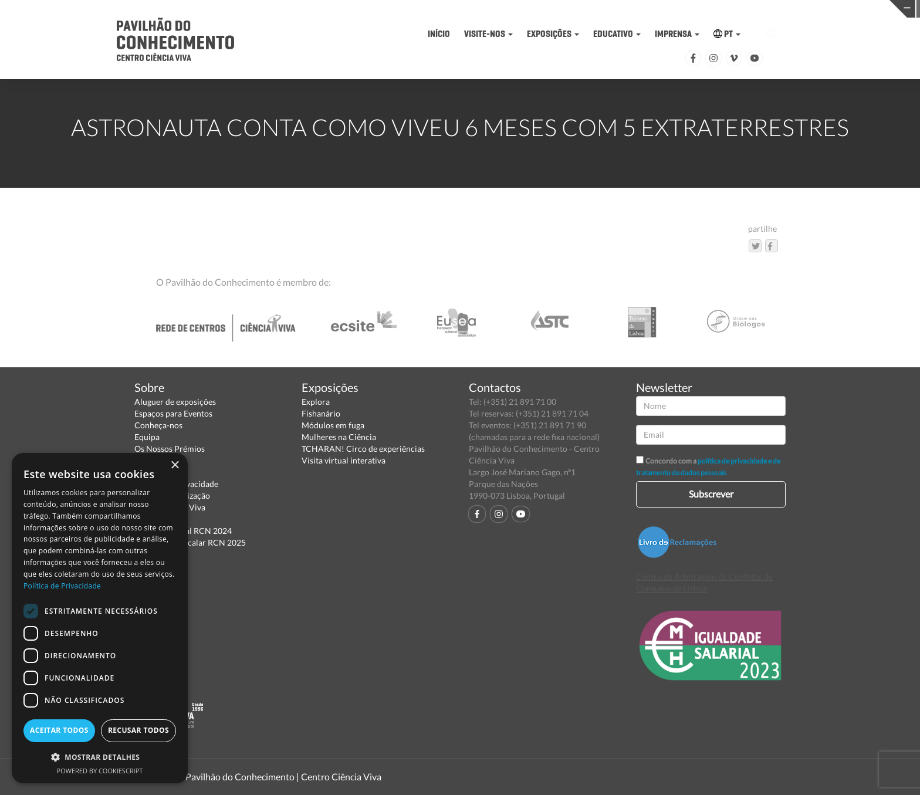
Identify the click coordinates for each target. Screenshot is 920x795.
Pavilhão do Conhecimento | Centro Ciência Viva (283, 776)
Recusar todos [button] (138, 730)
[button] (99, 756)
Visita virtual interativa (343, 460)
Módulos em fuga (333, 425)
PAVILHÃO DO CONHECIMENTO (429, 9)
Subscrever (711, 493)
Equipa (147, 437)
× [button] (174, 465)
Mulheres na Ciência (339, 437)
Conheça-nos (158, 425)
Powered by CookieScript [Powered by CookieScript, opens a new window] (100, 770)
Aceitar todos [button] (59, 730)
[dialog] (100, 618)
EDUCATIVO (617, 34)
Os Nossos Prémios (169, 449)
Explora (316, 402)
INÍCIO (439, 34)
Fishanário (321, 413)
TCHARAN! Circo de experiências (363, 449)
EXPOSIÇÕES (553, 34)
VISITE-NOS (488, 34)
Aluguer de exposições (175, 402)
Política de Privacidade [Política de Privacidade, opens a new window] (62, 586)
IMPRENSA (677, 34)
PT (726, 34)
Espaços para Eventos (173, 413)
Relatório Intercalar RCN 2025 (190, 542)
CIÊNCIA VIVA (628, 8)
